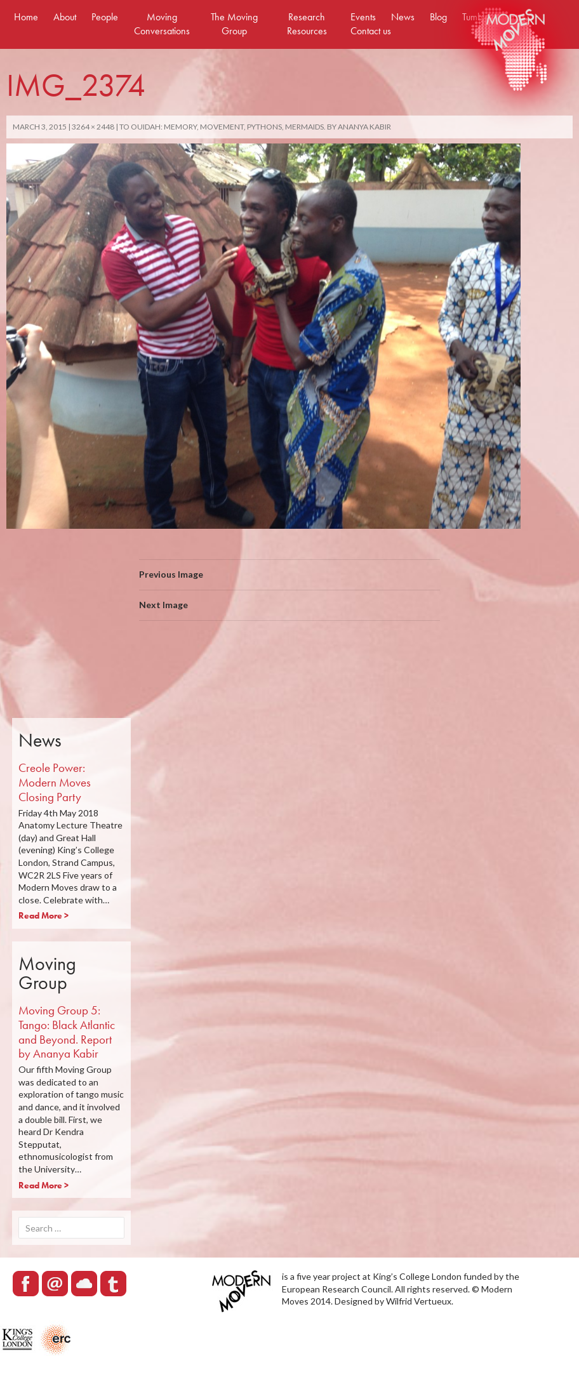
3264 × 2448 (93, 126)
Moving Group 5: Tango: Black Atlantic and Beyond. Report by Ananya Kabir (66, 1031)
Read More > (43, 915)
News (403, 16)
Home (26, 16)
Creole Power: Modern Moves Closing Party (54, 782)
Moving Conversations (162, 23)
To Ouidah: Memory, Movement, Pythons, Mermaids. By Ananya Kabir (255, 126)
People (104, 16)
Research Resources (307, 23)
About (64, 16)
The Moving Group (234, 23)
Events (363, 16)
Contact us (370, 30)
